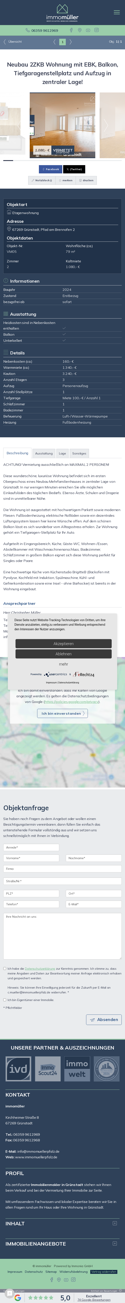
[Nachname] (94, 858)
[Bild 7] (67, 160)
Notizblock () (42, 180)
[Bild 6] (57, 160)
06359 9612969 (44, 30)
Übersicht (12, 41)
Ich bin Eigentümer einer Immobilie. (28, 1000)
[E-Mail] (94, 904)
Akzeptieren (64, 643)
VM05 (11, 251)
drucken (86, 180)
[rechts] (70, 41)
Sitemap (51, 1272)
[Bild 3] (28, 160)
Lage (62, 453)
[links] (54, 41)
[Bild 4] (38, 160)
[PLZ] (31, 893)
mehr (63, 664)
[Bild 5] (48, 160)
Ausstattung (43, 453)
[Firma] (62, 868)
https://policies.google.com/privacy (72, 701)
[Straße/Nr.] (62, 881)
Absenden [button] (107, 1019)
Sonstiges (79, 453)
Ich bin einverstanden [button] (61, 713)
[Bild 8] (77, 160)
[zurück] (10, 1069)
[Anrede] (31, 847)
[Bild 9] (87, 160)
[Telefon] (31, 904)
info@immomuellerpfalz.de (38, 1151)
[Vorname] (31, 858)
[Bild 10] (97, 160)
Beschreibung (17, 453)
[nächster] (115, 1069)
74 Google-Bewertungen (94, 1299)
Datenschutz (34, 1272)
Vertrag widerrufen (103, 1271)
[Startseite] (62, 12)
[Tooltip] (120, 1291)
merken (65, 180)
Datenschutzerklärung (40, 968)
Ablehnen (64, 653)
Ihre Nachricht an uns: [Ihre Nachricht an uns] (62, 936)
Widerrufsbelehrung (73, 1272)
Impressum (15, 1272)
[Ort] (94, 893)
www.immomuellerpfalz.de (36, 1157)
